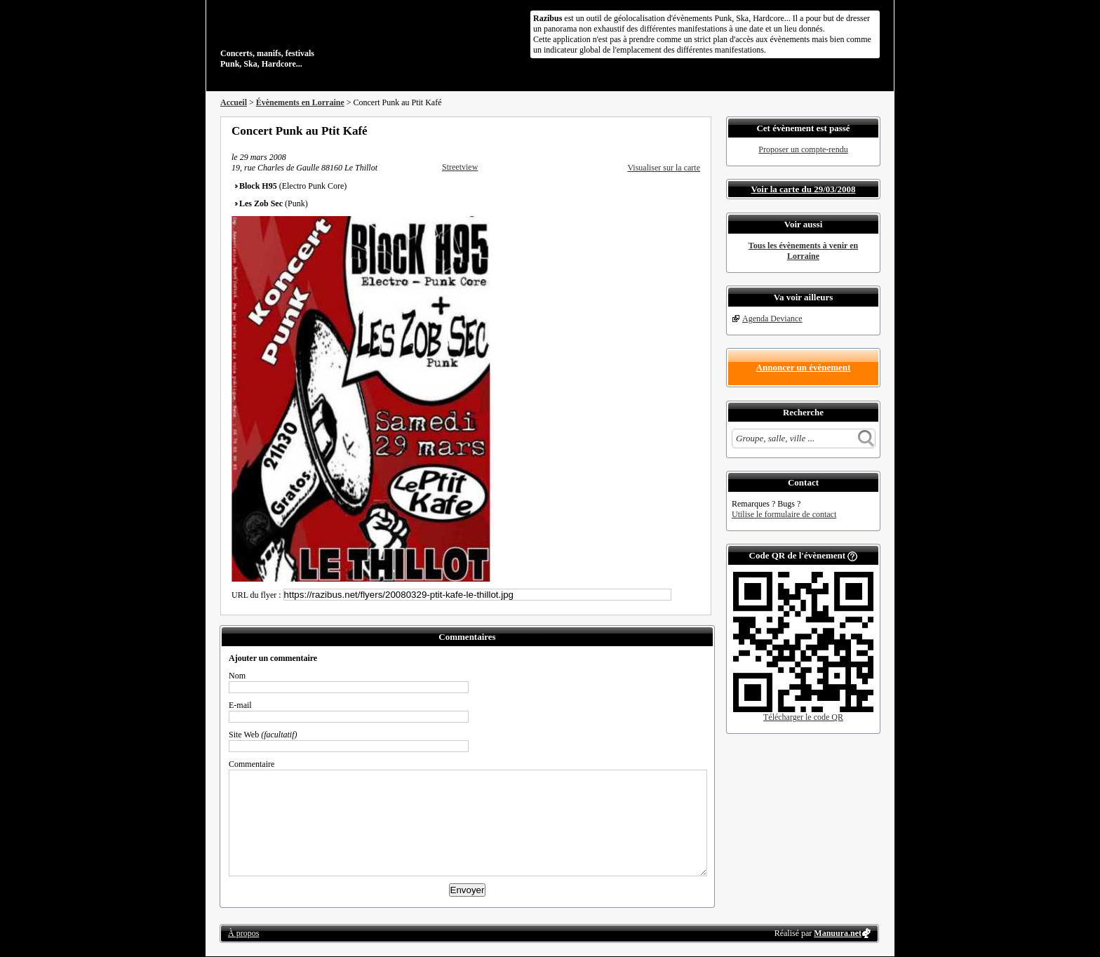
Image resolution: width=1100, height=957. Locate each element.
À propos (243, 933)
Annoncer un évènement (803, 367)
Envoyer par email (676, 130)
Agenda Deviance (772, 318)
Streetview (460, 167)
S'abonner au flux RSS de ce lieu (695, 130)
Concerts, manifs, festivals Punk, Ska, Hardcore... (311, 38)
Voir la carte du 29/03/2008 (803, 189)
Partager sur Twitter (657, 130)
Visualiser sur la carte (663, 168)
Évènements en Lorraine (300, 102)
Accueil (233, 102)
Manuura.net (837, 933)
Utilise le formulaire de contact (784, 514)
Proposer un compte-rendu (802, 149)
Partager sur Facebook (638, 130)
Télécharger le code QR (803, 717)
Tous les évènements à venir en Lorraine (803, 251)
